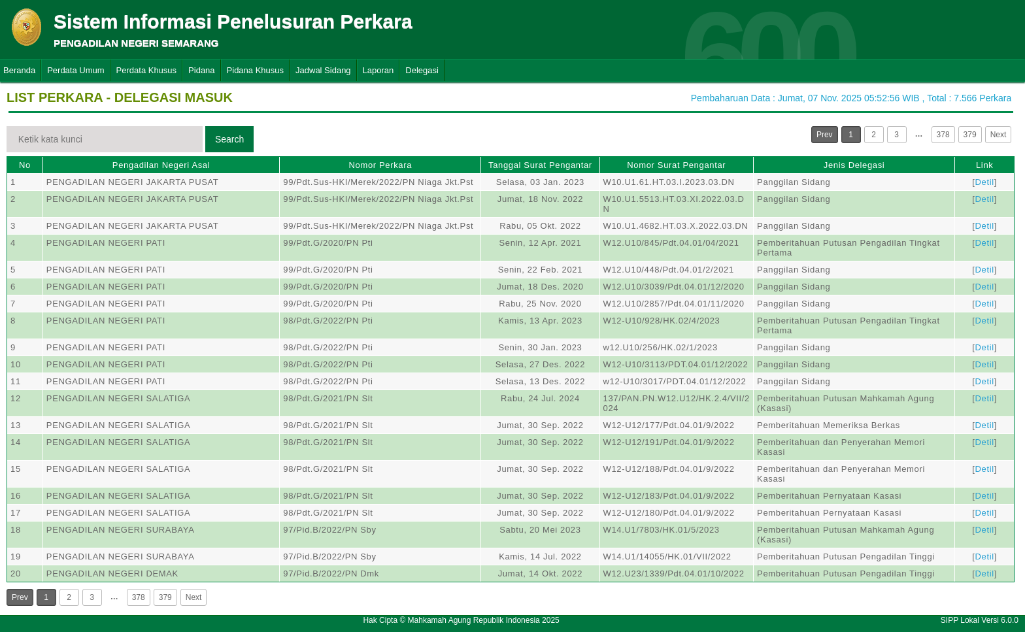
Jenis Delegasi (854, 165)
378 (943, 134)
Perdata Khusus (146, 70)
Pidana (201, 70)
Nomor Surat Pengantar (676, 165)
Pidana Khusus (255, 70)
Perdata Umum (75, 70)
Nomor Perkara (380, 165)
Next (998, 134)
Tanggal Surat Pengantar (540, 165)
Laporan (378, 70)
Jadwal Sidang (323, 70)
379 (970, 134)
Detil (984, 182)
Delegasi (422, 70)
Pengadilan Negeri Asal (161, 165)
